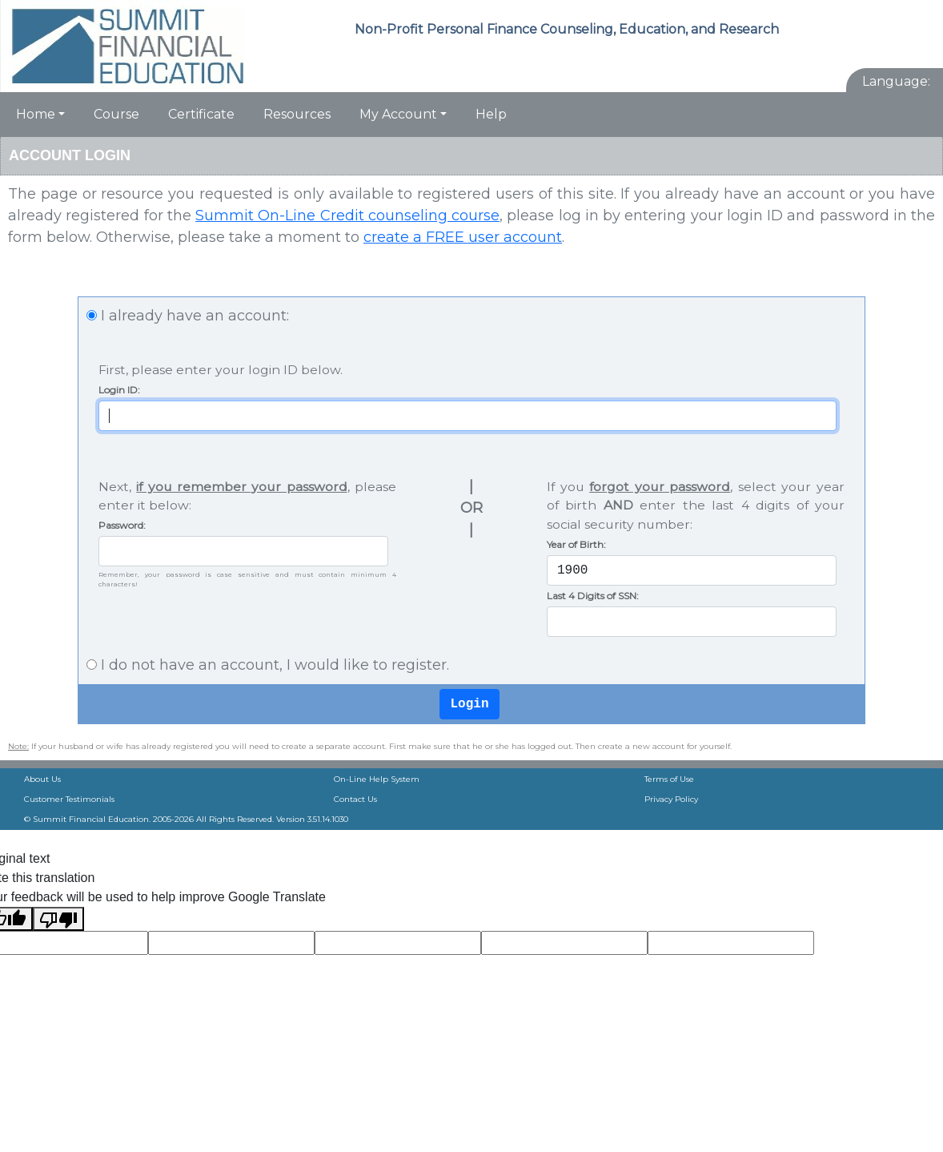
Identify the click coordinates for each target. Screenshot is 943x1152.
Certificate (201, 114)
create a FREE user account (462, 237)
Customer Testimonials (69, 799)
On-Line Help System (376, 779)
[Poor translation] (58, 919)
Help (491, 114)
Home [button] (35, 114)
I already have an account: (195, 315)
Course (116, 114)
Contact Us (355, 799)
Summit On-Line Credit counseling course (347, 215)
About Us (42, 779)
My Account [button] (398, 114)
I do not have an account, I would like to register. (275, 665)
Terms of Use (669, 779)
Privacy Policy (671, 799)
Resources (297, 114)
